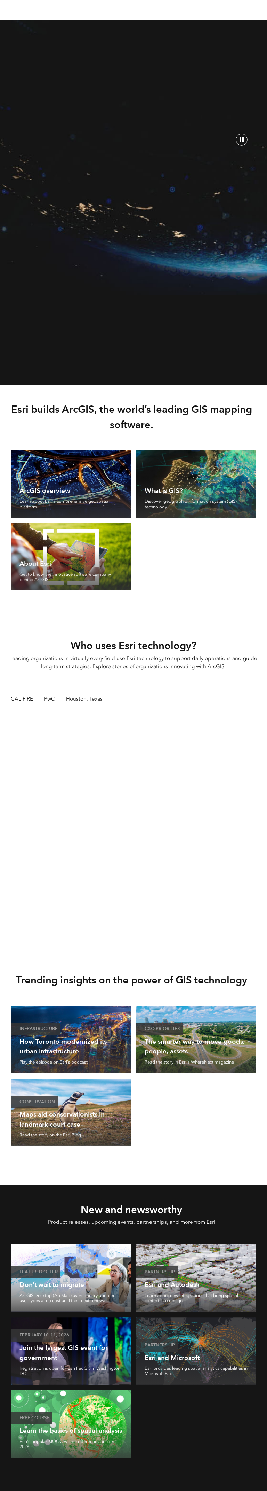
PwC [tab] (49, 699)
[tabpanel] (133, 829)
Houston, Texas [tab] (84, 699)
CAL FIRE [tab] (22, 699)
